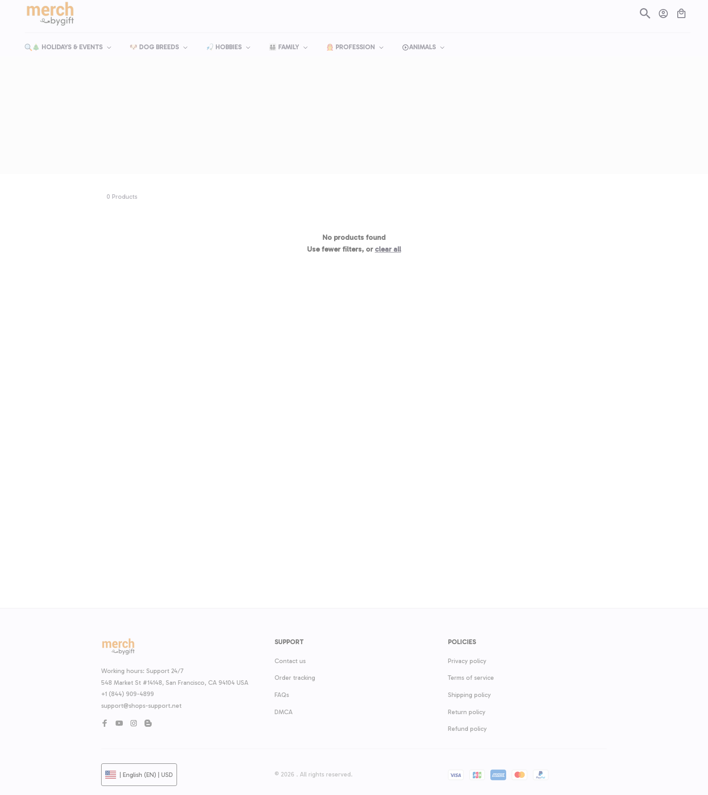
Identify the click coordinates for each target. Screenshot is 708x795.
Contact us (290, 661)
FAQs (282, 695)
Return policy (466, 712)
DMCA (284, 712)
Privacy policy (467, 661)
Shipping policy (469, 695)
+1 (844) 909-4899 (127, 694)
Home (342, 100)
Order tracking (295, 678)
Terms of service (471, 678)
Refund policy (467, 729)
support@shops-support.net (141, 706)
